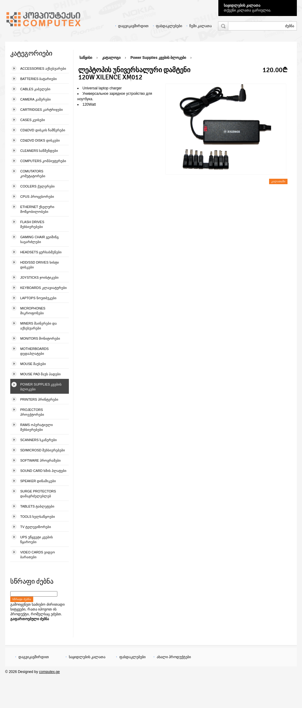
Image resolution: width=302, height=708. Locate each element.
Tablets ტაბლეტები (37, 506)
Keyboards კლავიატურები (43, 288)
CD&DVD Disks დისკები (40, 140)
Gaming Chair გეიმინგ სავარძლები (39, 239)
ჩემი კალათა (200, 26)
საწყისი (85, 58)
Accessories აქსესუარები (43, 68)
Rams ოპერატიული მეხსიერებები (36, 427)
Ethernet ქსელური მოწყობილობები (37, 209)
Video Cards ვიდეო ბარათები (37, 554)
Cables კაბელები (35, 89)
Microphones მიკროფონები (32, 310)
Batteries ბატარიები (38, 79)
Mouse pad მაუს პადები (40, 374)
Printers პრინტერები (39, 399)
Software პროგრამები (40, 460)
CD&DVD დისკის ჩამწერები (42, 130)
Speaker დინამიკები (38, 481)
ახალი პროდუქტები (174, 657)
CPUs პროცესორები (37, 196)
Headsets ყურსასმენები (41, 252)
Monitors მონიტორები (40, 338)
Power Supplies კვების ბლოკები (41, 387)
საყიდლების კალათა (242, 5)
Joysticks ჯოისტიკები (39, 277)
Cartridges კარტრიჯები (41, 109)
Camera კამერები (35, 99)
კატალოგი (111, 58)
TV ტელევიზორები (35, 527)
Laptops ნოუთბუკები (38, 298)
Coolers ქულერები (37, 186)
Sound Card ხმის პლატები (43, 471)
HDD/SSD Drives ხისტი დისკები (39, 265)
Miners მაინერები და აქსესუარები (38, 326)
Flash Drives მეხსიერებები (32, 224)
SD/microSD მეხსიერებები (42, 450)
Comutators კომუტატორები (32, 173)
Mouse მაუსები (33, 364)
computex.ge (49, 672)
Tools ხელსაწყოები (37, 516)
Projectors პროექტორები (32, 412)
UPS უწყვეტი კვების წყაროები (36, 539)
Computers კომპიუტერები (43, 161)
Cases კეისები (32, 120)
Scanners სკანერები (38, 440)
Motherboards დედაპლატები (34, 351)
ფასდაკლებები (169, 26)
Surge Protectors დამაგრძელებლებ (38, 493)
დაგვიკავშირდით (133, 26)
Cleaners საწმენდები (39, 150)
